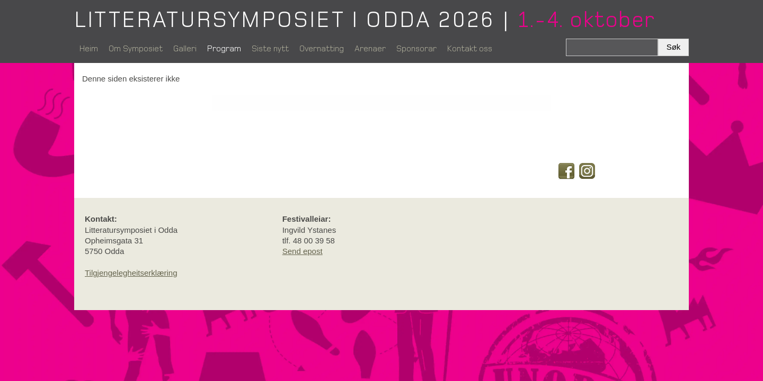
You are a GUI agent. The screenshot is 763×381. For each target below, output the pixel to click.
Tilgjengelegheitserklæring (131, 272)
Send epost (302, 251)
